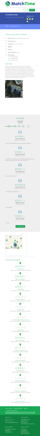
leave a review (20, 226)
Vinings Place (20, 289)
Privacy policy (24, 429)
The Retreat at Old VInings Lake (20, 391)
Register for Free (24, 420)
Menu (6, 10)
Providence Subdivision (20, 299)
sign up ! (32, 10)
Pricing (26, 408)
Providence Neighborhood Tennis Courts (20, 319)
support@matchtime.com (13, 422)
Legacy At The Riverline (20, 279)
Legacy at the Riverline (20, 340)
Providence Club (20, 309)
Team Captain (8, 408)
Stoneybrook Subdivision (20, 360)
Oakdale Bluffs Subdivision (20, 380)
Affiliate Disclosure (25, 431)
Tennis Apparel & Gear (25, 419)
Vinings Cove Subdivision (20, 401)
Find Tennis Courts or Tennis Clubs (28, 423)
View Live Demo (24, 422)
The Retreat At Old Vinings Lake (20, 350)
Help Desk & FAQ (8, 431)
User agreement (24, 430)
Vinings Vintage (20, 330)
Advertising (7, 430)
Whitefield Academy (20, 370)
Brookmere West (20, 268)
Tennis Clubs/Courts (12, 410)
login (26, 10)
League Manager (18, 408)
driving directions (12, 26)
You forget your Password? (10, 429)
